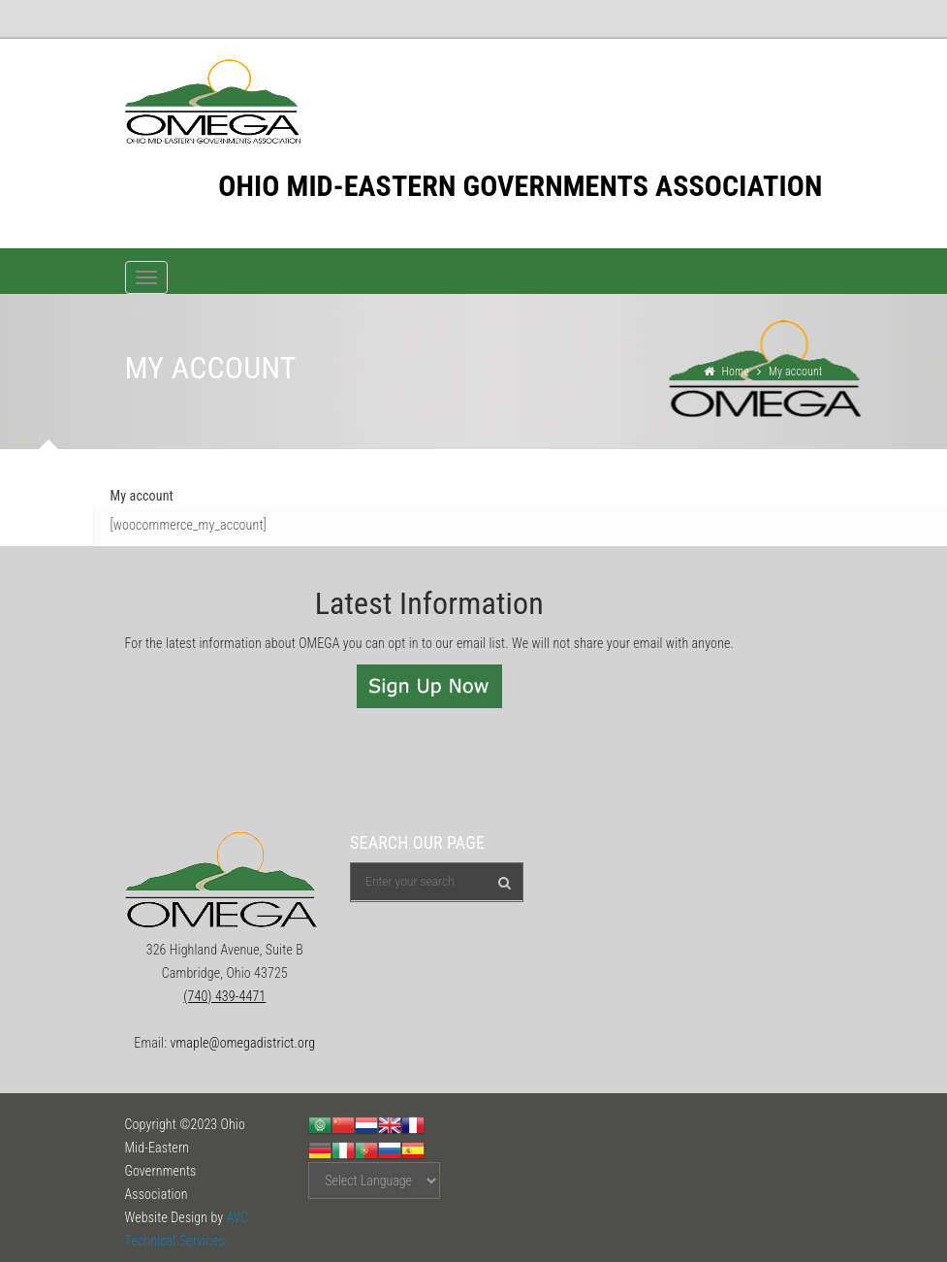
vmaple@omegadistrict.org (242, 1043)
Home (734, 371)
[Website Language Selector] (373, 1180)
